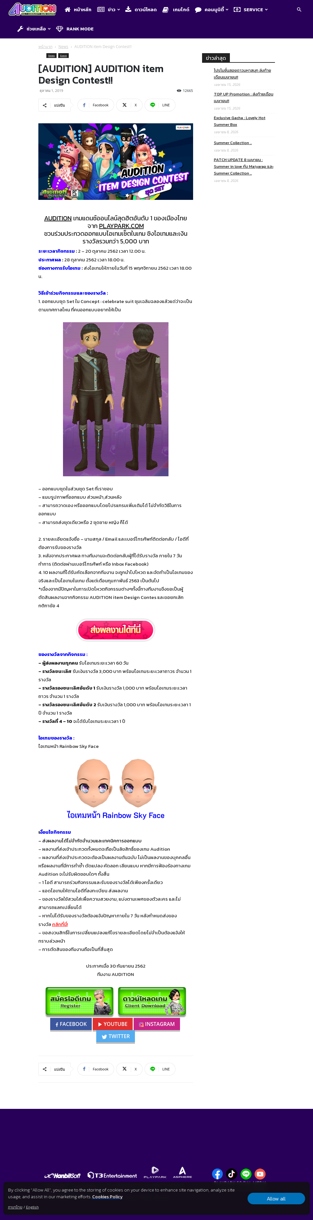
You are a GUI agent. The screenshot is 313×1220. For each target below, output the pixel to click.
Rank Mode (75, 28)
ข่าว (108, 9)
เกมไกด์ (175, 9)
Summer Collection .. (233, 143)
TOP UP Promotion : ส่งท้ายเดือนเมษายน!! (243, 97)
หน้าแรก (45, 46)
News (63, 46)
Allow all (276, 1198)
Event (63, 55)
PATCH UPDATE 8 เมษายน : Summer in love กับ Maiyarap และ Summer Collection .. (243, 166)
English (32, 1207)
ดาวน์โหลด (141, 9)
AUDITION (58, 218)
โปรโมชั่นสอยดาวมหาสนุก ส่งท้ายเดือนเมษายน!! (242, 73)
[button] (299, 10)
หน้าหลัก (78, 9)
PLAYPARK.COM (121, 226)
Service (251, 9)
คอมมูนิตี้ (212, 9)
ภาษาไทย (15, 1207)
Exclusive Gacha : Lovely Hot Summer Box (239, 121)
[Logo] (34, 10)
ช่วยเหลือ (34, 28)
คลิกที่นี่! (60, 924)
